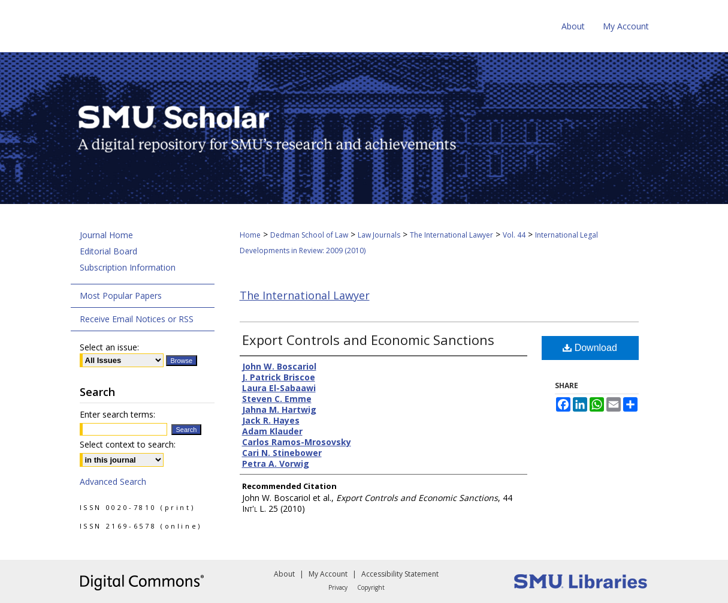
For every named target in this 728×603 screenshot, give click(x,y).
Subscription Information (128, 267)
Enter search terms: (117, 414)
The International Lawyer (451, 235)
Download (590, 348)
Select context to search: (128, 444)
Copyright (371, 587)
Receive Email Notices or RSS (137, 319)
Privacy (338, 587)
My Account (328, 574)
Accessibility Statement (400, 574)
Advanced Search (113, 481)
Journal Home (106, 235)
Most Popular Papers (121, 295)
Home (250, 235)
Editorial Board (108, 251)
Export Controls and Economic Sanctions (368, 340)
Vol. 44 (514, 235)
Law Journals (379, 235)
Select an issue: (109, 347)
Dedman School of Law (309, 235)
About (284, 574)
